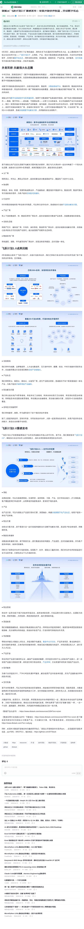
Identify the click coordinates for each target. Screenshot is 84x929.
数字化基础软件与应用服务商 (22, 98)
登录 (74, 7)
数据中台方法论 (49, 642)
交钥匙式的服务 (33, 193)
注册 (80, 7)
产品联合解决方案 (70, 205)
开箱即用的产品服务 (24, 384)
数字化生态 (18, 58)
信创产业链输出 (35, 370)
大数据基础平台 (54, 86)
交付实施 (78, 58)
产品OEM (46, 662)
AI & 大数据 (48, 16)
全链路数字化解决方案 (28, 110)
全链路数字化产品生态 (61, 512)
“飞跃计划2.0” (25, 55)
